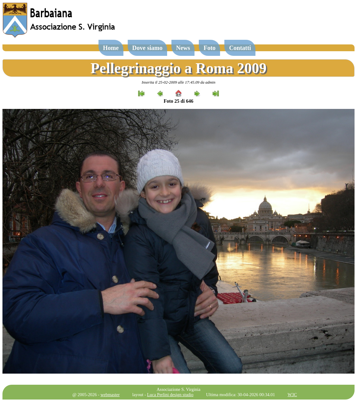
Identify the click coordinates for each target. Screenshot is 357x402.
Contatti (240, 47)
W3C (292, 394)
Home (111, 47)
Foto (209, 47)
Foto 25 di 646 (178, 101)
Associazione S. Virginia (178, 389)
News (183, 47)
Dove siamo (147, 47)
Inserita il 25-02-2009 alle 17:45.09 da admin (178, 82)
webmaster (109, 394)
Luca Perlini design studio (170, 394)
